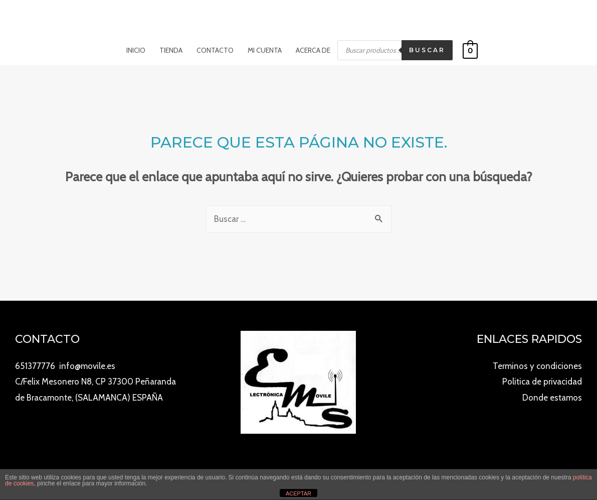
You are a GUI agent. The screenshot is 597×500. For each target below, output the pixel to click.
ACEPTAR (298, 493)
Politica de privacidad (542, 382)
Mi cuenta (265, 50)
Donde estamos (552, 398)
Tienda (170, 50)
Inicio (135, 50)
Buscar (427, 50)
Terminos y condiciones (537, 366)
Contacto (215, 50)
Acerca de (313, 50)
